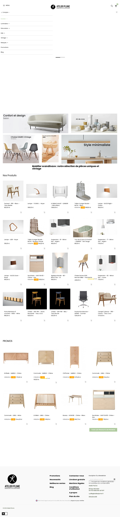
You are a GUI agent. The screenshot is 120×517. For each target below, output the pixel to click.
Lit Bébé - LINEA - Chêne (41, 415)
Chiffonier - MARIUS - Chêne (72, 373)
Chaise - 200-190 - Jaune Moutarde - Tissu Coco (36, 312)
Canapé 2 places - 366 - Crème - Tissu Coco (106, 312)
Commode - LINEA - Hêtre (12, 415)
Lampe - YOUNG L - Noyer (36, 203)
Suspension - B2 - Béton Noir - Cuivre (106, 276)
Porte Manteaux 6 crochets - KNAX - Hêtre (12, 312)
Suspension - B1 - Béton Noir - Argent (58, 240)
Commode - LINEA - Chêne (101, 373)
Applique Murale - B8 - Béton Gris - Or (58, 276)
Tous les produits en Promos (103, 430)
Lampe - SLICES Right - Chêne (105, 204)
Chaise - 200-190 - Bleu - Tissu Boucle (59, 312)
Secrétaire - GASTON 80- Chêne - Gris (103, 416)
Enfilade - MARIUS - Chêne (12, 373)
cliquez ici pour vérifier (77, 500)
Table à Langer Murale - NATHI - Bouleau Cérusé (35, 240)
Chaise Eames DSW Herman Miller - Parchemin (83, 276)
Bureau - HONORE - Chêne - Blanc (74, 415)
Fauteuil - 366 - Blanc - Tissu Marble (12, 204)
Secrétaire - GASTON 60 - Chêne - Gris (36, 276)
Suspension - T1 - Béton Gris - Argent (105, 240)
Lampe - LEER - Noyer (11, 239)
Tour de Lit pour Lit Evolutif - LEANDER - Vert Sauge (83, 240)
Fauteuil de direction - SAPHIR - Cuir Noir (82, 312)
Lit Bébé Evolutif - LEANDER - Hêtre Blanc (59, 204)
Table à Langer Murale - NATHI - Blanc (82, 204)
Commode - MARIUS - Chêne (43, 373)
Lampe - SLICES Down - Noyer (11, 276)
